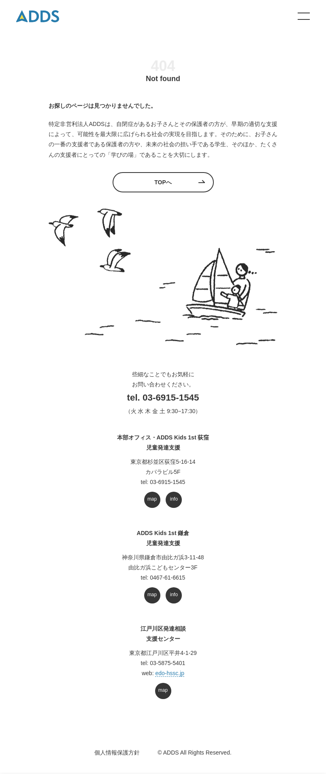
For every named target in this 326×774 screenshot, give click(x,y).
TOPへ (163, 182)
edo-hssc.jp (169, 673)
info (174, 499)
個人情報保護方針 (117, 752)
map (152, 499)
